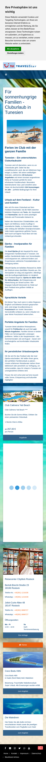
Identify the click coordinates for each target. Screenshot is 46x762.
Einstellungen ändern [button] (15, 53)
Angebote (30, 438)
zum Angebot (29, 692)
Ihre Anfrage (23, 635)
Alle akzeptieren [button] (13, 49)
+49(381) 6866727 (21, 610)
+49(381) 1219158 (21, 593)
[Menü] (6, 74)
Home (23, 645)
